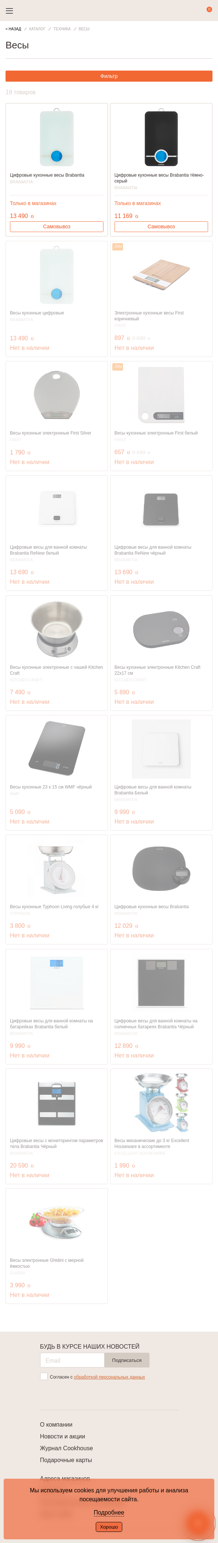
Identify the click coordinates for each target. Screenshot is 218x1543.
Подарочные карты (66, 1460)
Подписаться (127, 1360)
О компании (56, 1424)
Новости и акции (62, 1436)
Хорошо (109, 1527)
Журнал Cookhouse (66, 1448)
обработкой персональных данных (109, 1377)
